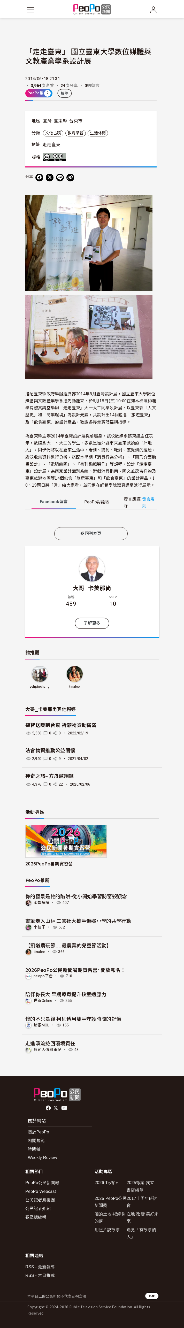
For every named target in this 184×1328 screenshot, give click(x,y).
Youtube (64, 1108)
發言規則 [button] (148, 503)
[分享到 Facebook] (39, 177)
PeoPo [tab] (96, 502)
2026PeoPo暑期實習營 (49, 863)
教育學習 (75, 133)
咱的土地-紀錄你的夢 (110, 1217)
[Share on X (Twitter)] (49, 177)
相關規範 (36, 1140)
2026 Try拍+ (106, 1182)
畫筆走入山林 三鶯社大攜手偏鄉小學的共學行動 (78, 920)
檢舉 (64, 93)
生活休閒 (98, 133)
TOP (151, 1296)
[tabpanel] (91, 519)
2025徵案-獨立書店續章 (141, 1186)
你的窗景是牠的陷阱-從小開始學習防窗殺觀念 (76, 896)
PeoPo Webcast (40, 1191)
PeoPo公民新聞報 (42, 1182)
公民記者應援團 (40, 1200)
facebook (49, 1108)
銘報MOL (41, 1025)
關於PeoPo (38, 1132)
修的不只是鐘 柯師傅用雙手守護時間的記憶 (73, 1018)
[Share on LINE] (60, 177)
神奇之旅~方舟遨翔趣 (49, 776)
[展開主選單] (30, 10)
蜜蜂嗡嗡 (41, 902)
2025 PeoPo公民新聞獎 (111, 1202)
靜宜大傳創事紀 (47, 1049)
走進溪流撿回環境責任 (50, 1043)
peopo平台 (43, 976)
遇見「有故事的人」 (141, 1233)
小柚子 (39, 927)
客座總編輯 (36, 1217)
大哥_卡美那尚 (92, 588)
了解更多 (91, 623)
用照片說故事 (107, 1229)
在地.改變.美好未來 (143, 1217)
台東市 (75, 121)
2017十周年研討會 (142, 1202)
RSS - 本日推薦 (40, 1275)
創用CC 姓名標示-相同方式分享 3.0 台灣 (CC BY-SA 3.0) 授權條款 (55, 157)
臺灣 (47, 121)
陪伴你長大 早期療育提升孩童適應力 (65, 994)
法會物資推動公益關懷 (50, 751)
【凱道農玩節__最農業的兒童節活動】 (68, 945)
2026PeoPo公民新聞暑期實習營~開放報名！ (75, 969)
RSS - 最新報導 (40, 1267)
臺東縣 (60, 121)
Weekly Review (42, 1157)
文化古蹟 (53, 133)
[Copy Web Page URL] (70, 177)
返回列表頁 (91, 533)
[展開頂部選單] (153, 10)
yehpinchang (40, 686)
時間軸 (34, 1149)
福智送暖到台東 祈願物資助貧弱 (61, 725)
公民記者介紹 (38, 1208)
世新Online (43, 1000)
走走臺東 (51, 144)
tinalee (74, 686)
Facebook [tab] (53, 501)
